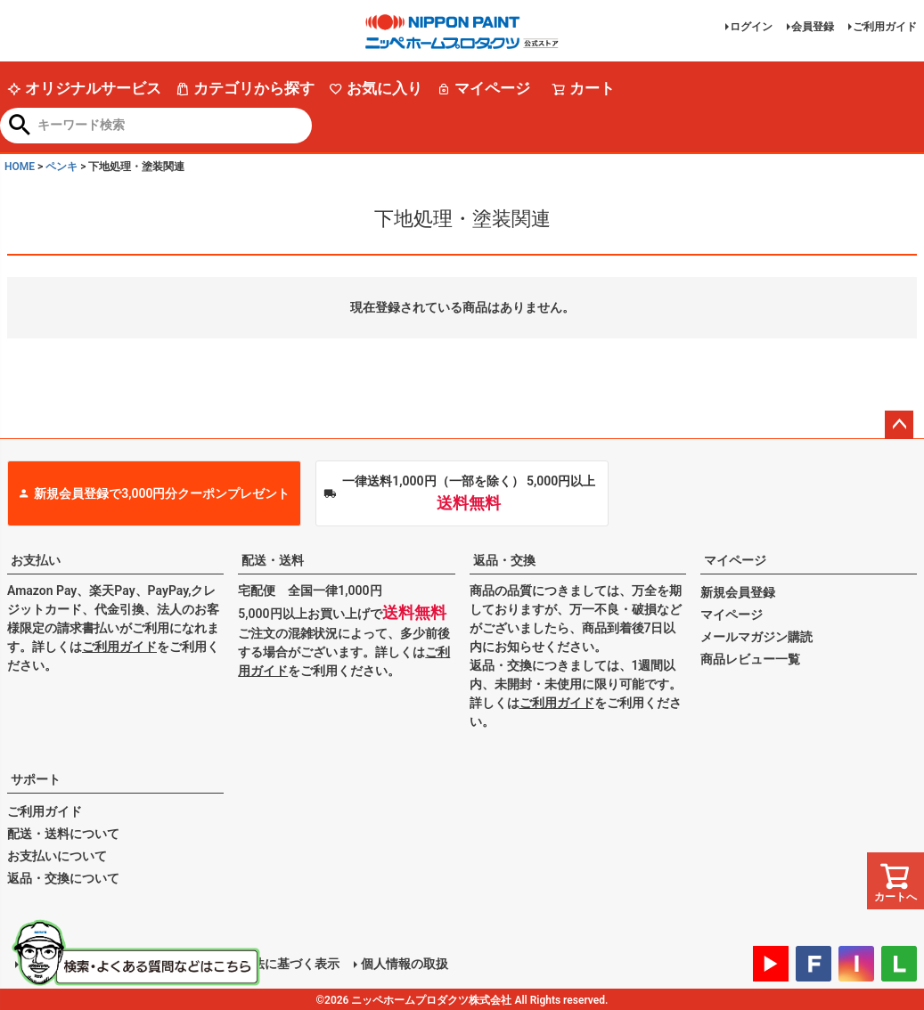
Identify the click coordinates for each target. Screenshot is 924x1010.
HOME (19, 166)
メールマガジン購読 (756, 637)
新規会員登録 (737, 592)
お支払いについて (57, 856)
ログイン (751, 26)
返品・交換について (63, 878)
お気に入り (375, 88)
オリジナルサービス (84, 88)
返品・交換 (504, 560)
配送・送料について (63, 834)
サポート (36, 779)
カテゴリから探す (245, 88)
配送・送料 (272, 560)
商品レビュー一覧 (750, 659)
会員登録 (812, 26)
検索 (20, 126)
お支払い (36, 560)
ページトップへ (899, 425)
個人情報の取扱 (403, 963)
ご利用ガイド (885, 26)
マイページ (483, 88)
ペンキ (61, 166)
